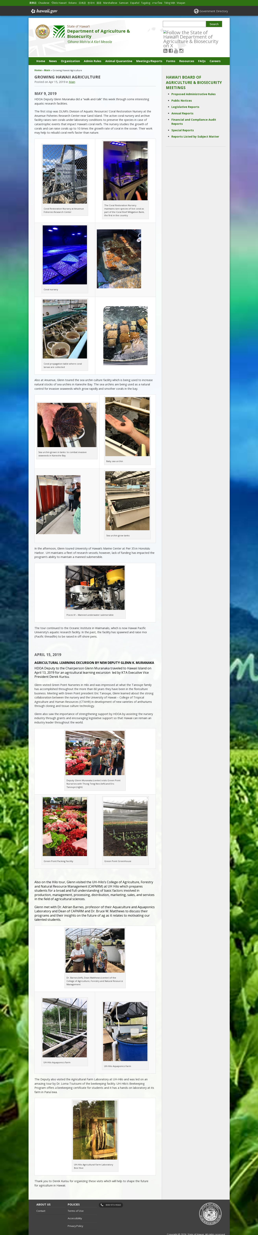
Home (40, 51)
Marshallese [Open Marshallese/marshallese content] (110, 3)
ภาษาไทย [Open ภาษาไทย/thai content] (157, 3)
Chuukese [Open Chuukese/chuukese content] (43, 3)
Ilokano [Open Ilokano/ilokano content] (72, 3)
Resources (186, 51)
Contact (40, 1201)
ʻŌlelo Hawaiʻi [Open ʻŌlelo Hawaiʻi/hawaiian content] (59, 3)
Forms (170, 51)
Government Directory (213, 11)
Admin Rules (92, 51)
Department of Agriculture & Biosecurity (98, 33)
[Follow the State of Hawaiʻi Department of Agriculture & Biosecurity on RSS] (171, 32)
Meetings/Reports (149, 51)
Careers (215, 51)
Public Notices (181, 91)
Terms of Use (76, 1201)
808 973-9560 (113, 1195)
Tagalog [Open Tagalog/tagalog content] (145, 3)
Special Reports (182, 120)
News (53, 51)
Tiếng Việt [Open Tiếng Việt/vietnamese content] (169, 3)
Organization (70, 51)
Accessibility (75, 1208)
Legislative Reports (185, 97)
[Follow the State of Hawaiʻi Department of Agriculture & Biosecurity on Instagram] (187, 32)
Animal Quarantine (118, 51)
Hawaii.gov (44, 11)
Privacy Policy (75, 1216)
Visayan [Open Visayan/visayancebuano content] (181, 3)
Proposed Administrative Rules (193, 84)
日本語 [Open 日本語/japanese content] (82, 3)
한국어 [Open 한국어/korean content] (91, 3)
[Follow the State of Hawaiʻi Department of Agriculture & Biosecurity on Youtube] (181, 32)
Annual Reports (182, 103)
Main (47, 60)
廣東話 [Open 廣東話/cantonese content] (32, 3)
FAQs (202, 51)
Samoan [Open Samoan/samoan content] (123, 3)
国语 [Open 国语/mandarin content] (99, 3)
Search (214, 24)
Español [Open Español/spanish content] (134, 3)
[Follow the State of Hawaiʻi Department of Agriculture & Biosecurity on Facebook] (176, 32)
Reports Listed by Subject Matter (195, 127)
